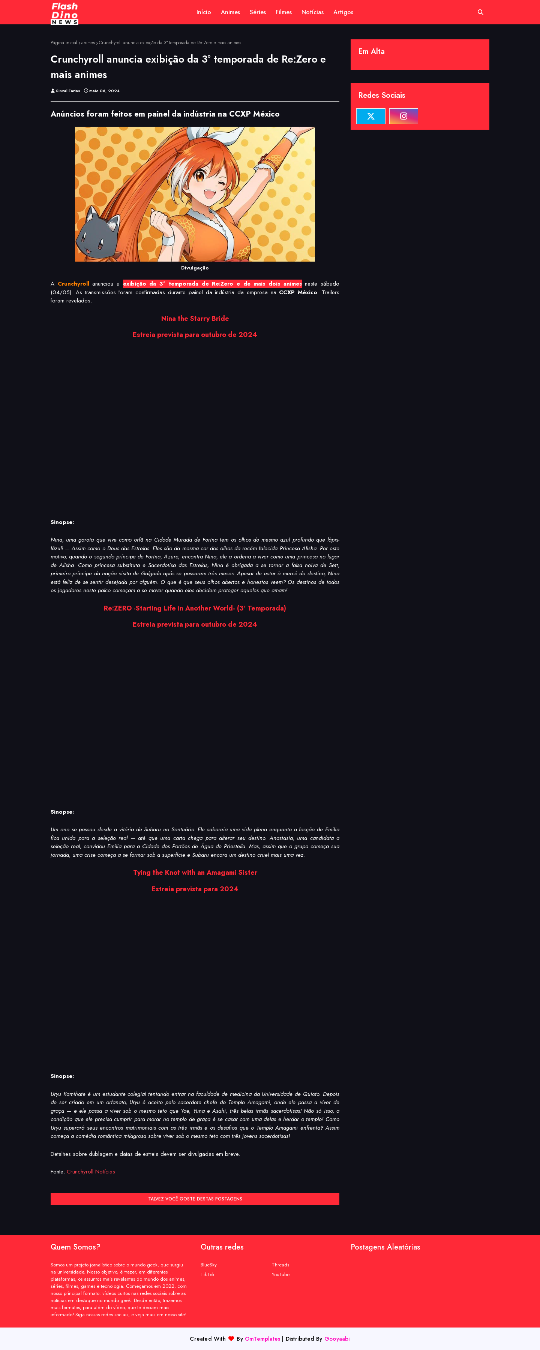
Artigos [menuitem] (343, 12)
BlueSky (209, 1264)
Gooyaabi (337, 1339)
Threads (280, 1264)
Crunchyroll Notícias (91, 1171)
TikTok (207, 1274)
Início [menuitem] (203, 12)
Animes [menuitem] (230, 12)
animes (88, 42)
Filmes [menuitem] (284, 12)
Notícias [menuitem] (313, 12)
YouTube (281, 1274)
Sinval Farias (68, 91)
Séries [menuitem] (258, 12)
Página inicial (64, 42)
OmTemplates (262, 1339)
